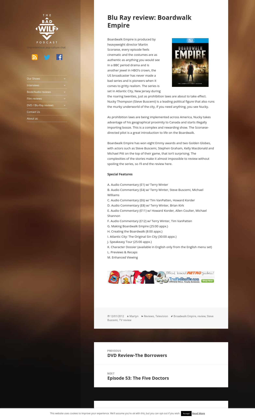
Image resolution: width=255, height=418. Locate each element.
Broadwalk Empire (185, 316)
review (201, 316)
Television (161, 316)
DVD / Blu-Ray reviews (40, 105)
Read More (198, 413)
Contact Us (33, 112)
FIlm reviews (34, 98)
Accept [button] (186, 413)
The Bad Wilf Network (40, 18)
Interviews (33, 85)
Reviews (149, 316)
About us (32, 118)
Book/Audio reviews (39, 92)
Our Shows (33, 78)
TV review (125, 320)
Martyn (133, 316)
